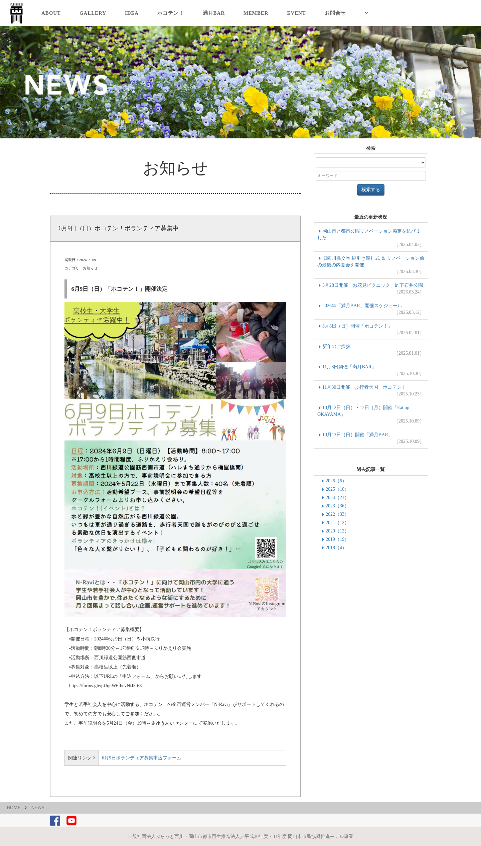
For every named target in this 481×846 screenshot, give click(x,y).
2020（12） (337, 530)
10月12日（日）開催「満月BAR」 (370, 438)
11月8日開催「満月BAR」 (370, 370)
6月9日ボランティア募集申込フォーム (141, 757)
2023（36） (337, 505)
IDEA (132, 13)
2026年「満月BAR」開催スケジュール (370, 309)
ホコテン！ (170, 13)
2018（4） (336, 547)
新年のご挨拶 (370, 350)
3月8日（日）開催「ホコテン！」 (370, 330)
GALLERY (92, 13)
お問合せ (335, 13)
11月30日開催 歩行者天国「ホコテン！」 (370, 391)
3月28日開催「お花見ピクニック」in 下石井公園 (370, 289)
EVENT (296, 13)
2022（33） (337, 514)
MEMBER (256, 13)
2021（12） (337, 522)
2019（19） (337, 539)
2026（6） (336, 480)
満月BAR (214, 13)
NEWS (37, 807)
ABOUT (51, 13)
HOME (13, 807)
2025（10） (337, 489)
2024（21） (337, 497)
